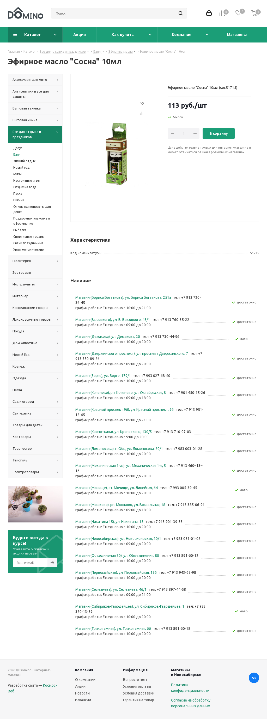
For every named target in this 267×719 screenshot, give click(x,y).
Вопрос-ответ (135, 680)
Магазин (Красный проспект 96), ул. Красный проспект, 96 (124, 409)
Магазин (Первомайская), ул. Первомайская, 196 (116, 572)
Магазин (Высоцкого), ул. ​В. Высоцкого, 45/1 (113, 320)
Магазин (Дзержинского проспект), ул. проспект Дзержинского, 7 (132, 353)
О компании (85, 680)
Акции (80, 686)
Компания (84, 670)
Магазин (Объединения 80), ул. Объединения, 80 (117, 555)
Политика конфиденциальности (190, 688)
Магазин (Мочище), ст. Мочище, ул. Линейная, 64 (117, 488)
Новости (82, 693)
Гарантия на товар (138, 700)
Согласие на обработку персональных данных (190, 703)
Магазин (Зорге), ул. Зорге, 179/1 (103, 376)
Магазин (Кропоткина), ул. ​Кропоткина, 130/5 (114, 432)
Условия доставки (138, 693)
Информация (135, 670)
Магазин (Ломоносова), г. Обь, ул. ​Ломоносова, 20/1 (119, 449)
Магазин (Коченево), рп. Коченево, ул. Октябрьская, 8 (121, 393)
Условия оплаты (137, 686)
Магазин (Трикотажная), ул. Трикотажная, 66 (113, 628)
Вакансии (83, 700)
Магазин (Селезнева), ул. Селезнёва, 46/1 (111, 589)
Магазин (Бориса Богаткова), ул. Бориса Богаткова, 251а (123, 297)
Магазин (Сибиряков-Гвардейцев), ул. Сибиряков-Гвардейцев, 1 (130, 606)
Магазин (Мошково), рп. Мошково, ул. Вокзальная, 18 (120, 505)
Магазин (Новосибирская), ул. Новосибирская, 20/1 (118, 539)
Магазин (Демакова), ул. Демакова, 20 (108, 336)
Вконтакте (254, 678)
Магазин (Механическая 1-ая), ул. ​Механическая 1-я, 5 (121, 466)
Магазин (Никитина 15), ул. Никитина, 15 (109, 522)
